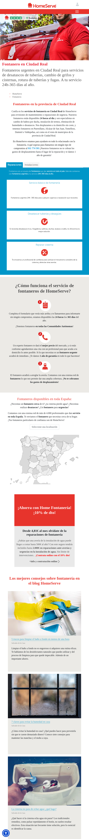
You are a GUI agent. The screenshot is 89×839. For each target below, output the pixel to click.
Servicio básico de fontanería (44, 182)
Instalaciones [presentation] (31, 164)
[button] (6, 833)
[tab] (14, 165)
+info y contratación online (44, 561)
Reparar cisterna (44, 244)
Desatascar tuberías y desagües (44, 213)
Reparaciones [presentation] (15, 164)
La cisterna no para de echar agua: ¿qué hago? (33, 809)
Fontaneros (16, 97)
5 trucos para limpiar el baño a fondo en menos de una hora (40, 639)
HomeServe (17, 94)
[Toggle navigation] (77, 11)
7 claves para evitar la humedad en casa (30, 721)
